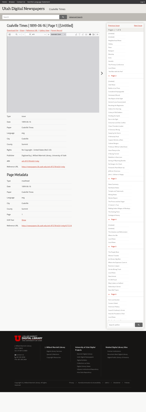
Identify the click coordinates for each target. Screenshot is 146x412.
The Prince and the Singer (116, 202)
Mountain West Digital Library (117, 354)
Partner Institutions (114, 351)
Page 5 (113, 246)
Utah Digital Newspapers (85, 357)
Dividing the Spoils (114, 116)
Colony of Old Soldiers (115, 112)
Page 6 (113, 294)
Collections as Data (83, 363)
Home (4, 2)
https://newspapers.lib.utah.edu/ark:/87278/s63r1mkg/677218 (47, 225)
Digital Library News (83, 366)
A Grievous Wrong (114, 130)
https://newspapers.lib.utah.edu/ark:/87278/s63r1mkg (43, 166)
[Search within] (121, 325)
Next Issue (138, 25)
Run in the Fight (113, 119)
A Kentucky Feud (113, 136)
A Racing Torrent (113, 154)
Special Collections (53, 354)
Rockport (111, 51)
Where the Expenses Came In (117, 262)
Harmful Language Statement (38, 2)
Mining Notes (112, 195)
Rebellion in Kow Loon (115, 157)
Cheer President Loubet (115, 126)
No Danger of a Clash (115, 164)
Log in (142, 2)
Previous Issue (114, 25)
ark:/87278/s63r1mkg (30, 161)
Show (24, 220)
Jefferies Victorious (114, 171)
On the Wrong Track (114, 269)
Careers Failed (113, 303)
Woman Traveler (113, 256)
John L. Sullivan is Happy (116, 174)
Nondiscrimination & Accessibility (89, 383)
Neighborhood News (114, 40)
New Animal (112, 276)
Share (22, 30)
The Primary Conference (116, 65)
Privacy (71, 383)
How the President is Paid (116, 314)
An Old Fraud (112, 280)
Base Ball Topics (113, 290)
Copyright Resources (54, 357)
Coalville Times (57, 9)
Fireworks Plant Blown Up (116, 168)
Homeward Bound (114, 95)
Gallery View (44, 30)
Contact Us (21, 2)
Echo (109, 58)
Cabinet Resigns (113, 143)
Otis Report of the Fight (115, 99)
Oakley (110, 44)
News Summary (113, 184)
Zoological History (114, 215)
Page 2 (113, 76)
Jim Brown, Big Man (114, 259)
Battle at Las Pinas (114, 88)
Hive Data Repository (84, 372)
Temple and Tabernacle (115, 191)
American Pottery (113, 307)
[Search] (30, 17)
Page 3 (113, 178)
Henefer (111, 61)
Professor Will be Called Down (117, 147)
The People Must (113, 252)
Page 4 (113, 219)
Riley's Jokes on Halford (115, 283)
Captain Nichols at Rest (115, 140)
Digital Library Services (54, 351)
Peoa (110, 47)
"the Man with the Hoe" (115, 71)
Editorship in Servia (114, 287)
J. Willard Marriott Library (23, 346)
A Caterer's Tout (113, 205)
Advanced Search (75, 17)
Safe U (107, 383)
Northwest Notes (113, 188)
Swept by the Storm (114, 133)
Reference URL (32, 30)
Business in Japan (113, 266)
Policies (127, 383)
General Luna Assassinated (117, 102)
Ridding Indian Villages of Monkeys (119, 208)
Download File (12, 30)
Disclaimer (116, 383)
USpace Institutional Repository (87, 369)
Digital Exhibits (82, 360)
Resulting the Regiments (116, 105)
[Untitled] (111, 34)
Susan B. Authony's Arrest (116, 310)
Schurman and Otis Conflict (117, 123)
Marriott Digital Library (84, 354)
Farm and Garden (114, 300)
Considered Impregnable (116, 92)
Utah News (111, 85)
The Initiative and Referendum (117, 232)
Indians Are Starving (114, 109)
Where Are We (113, 235)
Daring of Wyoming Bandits (117, 161)
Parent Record (56, 30)
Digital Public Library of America (118, 357)
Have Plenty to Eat (114, 150)
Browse (12, 2)
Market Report (112, 198)
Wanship (111, 54)
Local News (112, 68)
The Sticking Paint (114, 212)
